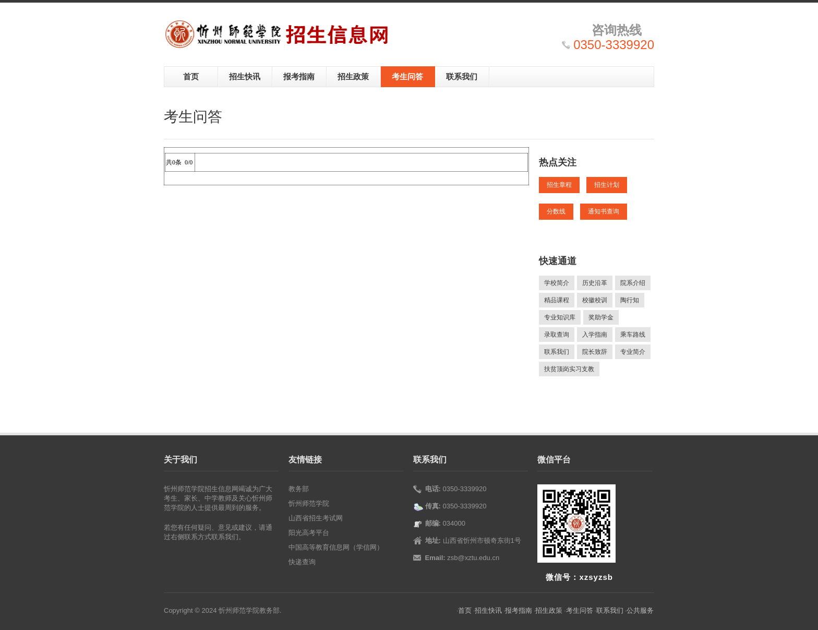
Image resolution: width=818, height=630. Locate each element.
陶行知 (629, 300)
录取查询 (556, 334)
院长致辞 (594, 351)
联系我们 (461, 76)
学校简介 (556, 283)
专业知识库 (559, 317)
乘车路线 (632, 334)
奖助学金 (601, 317)
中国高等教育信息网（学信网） (335, 547)
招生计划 (606, 184)
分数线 (556, 211)
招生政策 (353, 76)
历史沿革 (594, 283)
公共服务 (640, 610)
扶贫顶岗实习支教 (569, 369)
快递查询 (302, 562)
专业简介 (632, 351)
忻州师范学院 (308, 503)
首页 (191, 76)
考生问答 (407, 76)
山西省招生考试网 (315, 518)
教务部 (298, 489)
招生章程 (559, 184)
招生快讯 (244, 76)
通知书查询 (603, 211)
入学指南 (594, 334)
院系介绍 (632, 283)
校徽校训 (594, 300)
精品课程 (556, 300)
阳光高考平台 (308, 533)
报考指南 (299, 76)
